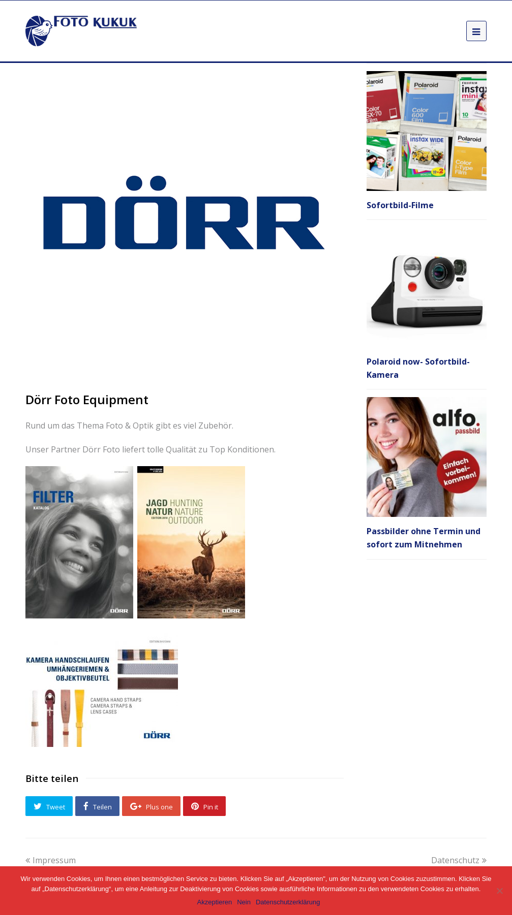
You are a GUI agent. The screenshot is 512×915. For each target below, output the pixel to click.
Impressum (50, 860)
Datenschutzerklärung (288, 902)
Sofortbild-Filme (400, 205)
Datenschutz (459, 860)
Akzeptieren (214, 902)
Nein (244, 902)
